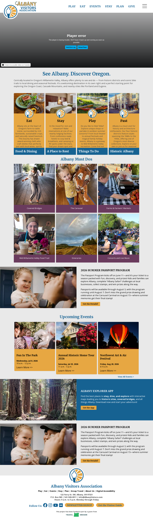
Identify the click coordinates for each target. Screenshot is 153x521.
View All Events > (126, 376)
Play (40, 491)
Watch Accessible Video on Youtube (17, 65)
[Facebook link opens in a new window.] (45, 506)
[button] (145, 10)
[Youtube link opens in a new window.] (56, 506)
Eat (45, 491)
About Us (89, 491)
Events (53, 491)
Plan (67, 491)
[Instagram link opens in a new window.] (50, 506)
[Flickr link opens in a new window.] (62, 506)
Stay (60, 491)
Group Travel (77, 491)
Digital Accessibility (105, 491)
